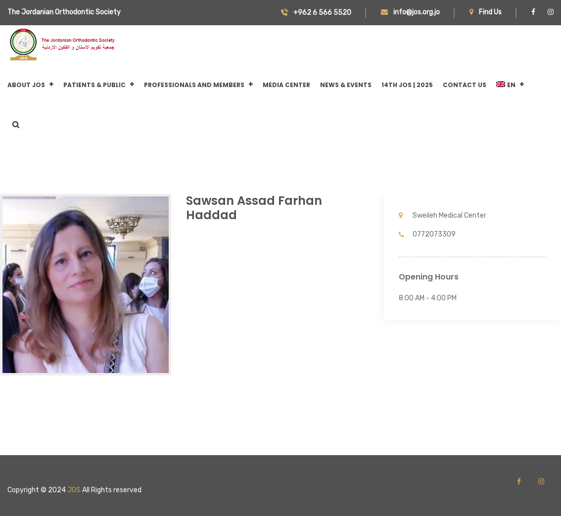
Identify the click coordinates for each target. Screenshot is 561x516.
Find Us (485, 12)
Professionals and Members (194, 85)
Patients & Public (94, 85)
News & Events (346, 85)
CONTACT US (464, 85)
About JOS (26, 85)
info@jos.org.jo (410, 12)
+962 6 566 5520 (316, 12)
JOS (74, 490)
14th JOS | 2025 (407, 85)
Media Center (286, 85)
